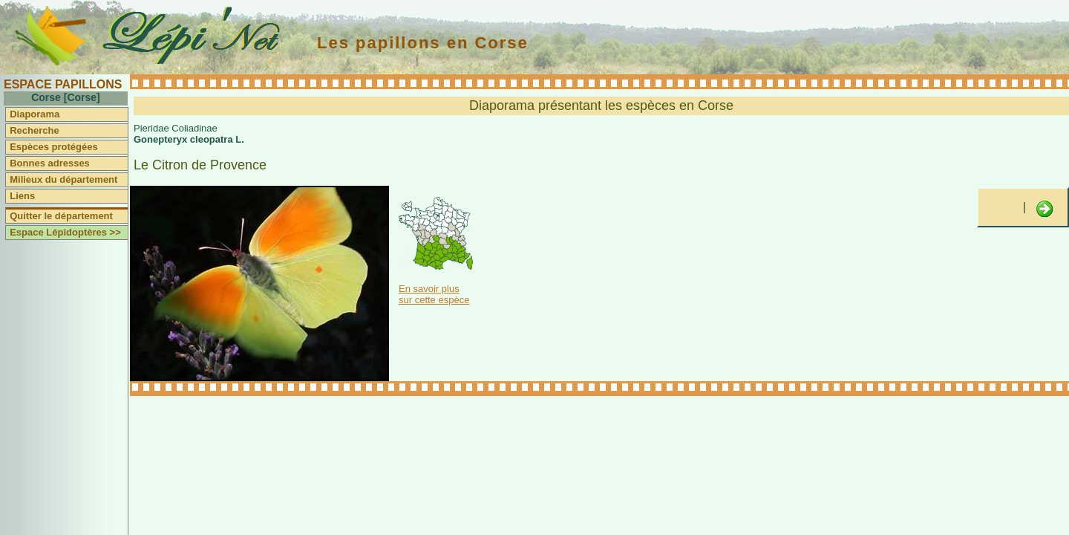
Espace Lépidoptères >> (65, 232)
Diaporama (34, 114)
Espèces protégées (54, 146)
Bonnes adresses (50, 163)
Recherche (34, 130)
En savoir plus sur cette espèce (434, 294)
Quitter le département (61, 215)
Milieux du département (63, 179)
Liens (22, 195)
